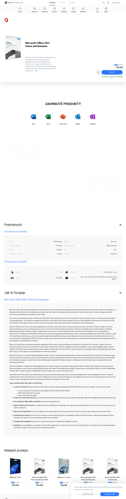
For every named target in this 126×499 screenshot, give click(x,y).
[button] (103, 3)
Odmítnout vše (87, 494)
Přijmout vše (110, 494)
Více (36, 71)
